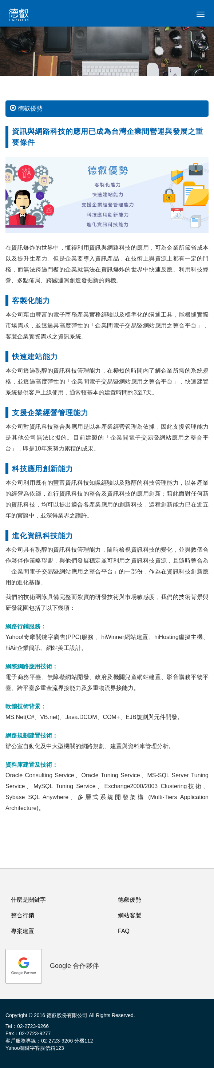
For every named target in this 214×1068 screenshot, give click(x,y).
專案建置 (22, 931)
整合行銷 (22, 915)
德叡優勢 (129, 900)
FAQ (124, 931)
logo (20, 16)
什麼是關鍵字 (28, 900)
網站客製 (129, 915)
